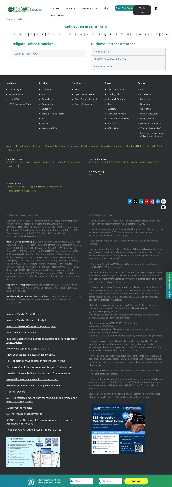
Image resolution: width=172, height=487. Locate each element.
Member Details (15, 391)
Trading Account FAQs (151, 128)
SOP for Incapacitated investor (24, 413)
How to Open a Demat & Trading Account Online (34, 385)
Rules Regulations (89, 146)
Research (70, 8)
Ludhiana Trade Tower (26, 53)
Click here (51, 276)
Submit (136, 481)
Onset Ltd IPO (55, 187)
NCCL (22, 166)
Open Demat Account (85, 94)
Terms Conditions (69, 146)
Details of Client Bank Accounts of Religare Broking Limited (40, 367)
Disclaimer (37, 146)
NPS (77, 89)
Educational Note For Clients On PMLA (143, 146)
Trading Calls (114, 94)
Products (54, 8)
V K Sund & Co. (101, 51)
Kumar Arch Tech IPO (16, 187)
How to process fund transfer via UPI (27, 348)
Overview (46, 89)
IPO (43, 118)
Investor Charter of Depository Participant (31, 326)
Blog (106, 8)
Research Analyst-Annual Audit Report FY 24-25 (33, 429)
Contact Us (145, 94)
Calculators (145, 109)
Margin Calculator (149, 113)
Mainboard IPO (49, 128)
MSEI (45, 162)
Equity (45, 94)
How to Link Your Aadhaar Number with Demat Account (38, 373)
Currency (46, 109)
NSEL (53, 162)
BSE (15, 162)
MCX (28, 162)
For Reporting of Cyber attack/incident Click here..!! (35, 360)
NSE (8, 162)
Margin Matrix (147, 118)
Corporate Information (111, 146)
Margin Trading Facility (53, 113)
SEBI (21, 162)
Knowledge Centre (117, 113)
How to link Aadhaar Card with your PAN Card (32, 379)
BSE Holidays (114, 128)
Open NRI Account (84, 104)
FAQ (142, 89)
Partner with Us (16, 150)
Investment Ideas (116, 89)
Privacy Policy (51, 146)
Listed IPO (14, 99)
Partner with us (89, 8)
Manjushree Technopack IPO (22, 191)
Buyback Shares (17, 94)
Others (166, 34)
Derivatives (47, 99)
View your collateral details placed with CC (30, 354)
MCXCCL (13, 166)
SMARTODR (153, 162)
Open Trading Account (86, 99)
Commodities (48, 104)
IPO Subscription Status (21, 104)
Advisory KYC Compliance (21, 332)
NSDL (91, 174)
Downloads (146, 104)
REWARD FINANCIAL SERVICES (110, 59)
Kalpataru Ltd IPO (37, 187)
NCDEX (37, 162)
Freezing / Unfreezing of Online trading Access (152, 134)
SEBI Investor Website (19, 407)
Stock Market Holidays (119, 118)
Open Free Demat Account (129, 8)
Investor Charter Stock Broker (23, 314)
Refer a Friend (57, 16)
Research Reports (116, 99)
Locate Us (145, 99)
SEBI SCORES (122, 162)
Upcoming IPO (16, 89)
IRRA (60, 162)
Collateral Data (73, 162)
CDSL (98, 174)
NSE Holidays (114, 123)
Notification (24, 146)
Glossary (112, 109)
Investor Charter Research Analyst (26, 320)
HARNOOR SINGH (103, 66)
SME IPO (46, 123)
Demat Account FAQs (150, 123)
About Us (10, 146)
